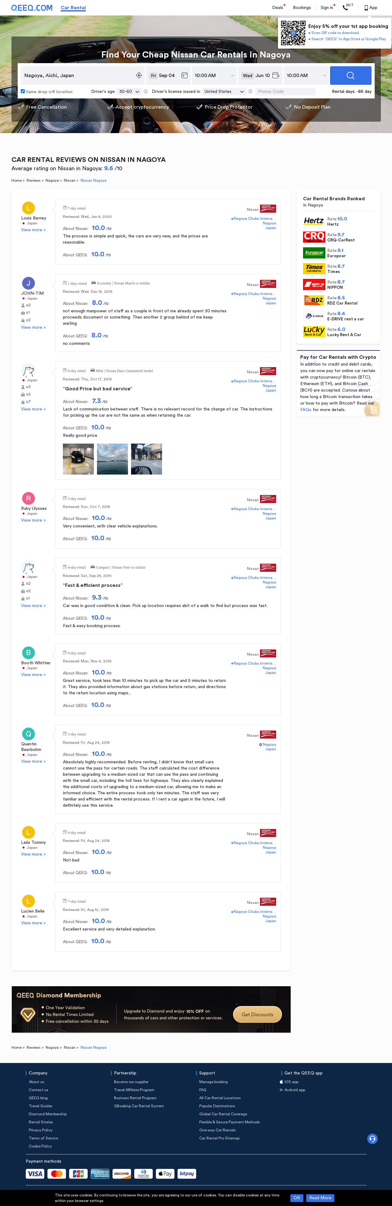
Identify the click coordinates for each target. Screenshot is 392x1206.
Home (16, 180)
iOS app (291, 1082)
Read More (320, 1198)
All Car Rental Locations (220, 1098)
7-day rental (77, 208)
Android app (294, 1090)
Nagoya (52, 180)
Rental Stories (41, 1122)
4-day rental (77, 567)
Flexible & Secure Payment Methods (229, 1122)
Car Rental (73, 7)
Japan (32, 223)
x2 (28, 305)
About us (36, 1082)
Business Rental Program (135, 1098)
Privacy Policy (40, 1130)
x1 (28, 312)
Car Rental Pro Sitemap (219, 1138)
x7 (28, 402)
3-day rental (77, 733)
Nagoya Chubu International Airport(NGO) (255, 218)
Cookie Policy (40, 1146)
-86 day (364, 91)
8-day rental (77, 370)
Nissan (70, 180)
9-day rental (77, 652)
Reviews (34, 180)
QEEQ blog (38, 1098)
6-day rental (77, 832)
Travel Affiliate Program (134, 1090)
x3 (28, 387)
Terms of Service (43, 1138)
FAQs (305, 410)
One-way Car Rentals (217, 1130)
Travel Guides (40, 1106)
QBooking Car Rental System (139, 1106)
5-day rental (77, 498)
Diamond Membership (48, 1114)
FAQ (202, 1090)
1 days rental (77, 283)
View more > (33, 230)
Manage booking (213, 1082)
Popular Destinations (217, 1106)
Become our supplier (131, 1082)
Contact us (38, 1090)
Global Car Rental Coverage (223, 1114)
